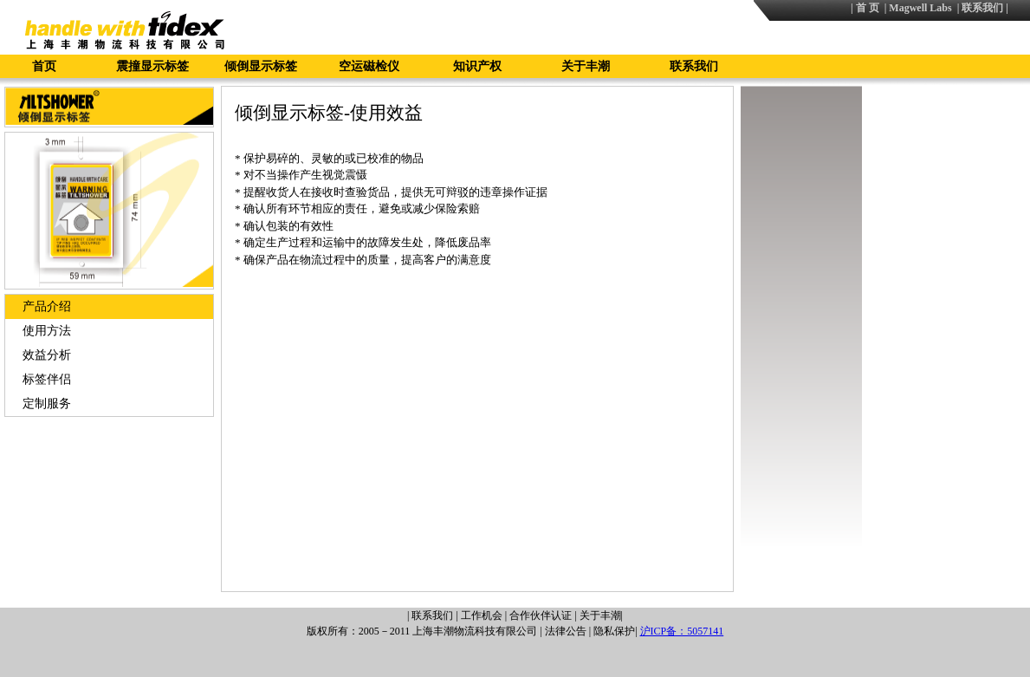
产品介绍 (47, 306)
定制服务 (47, 403)
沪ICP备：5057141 (682, 631)
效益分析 (47, 354)
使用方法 (47, 330)
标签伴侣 (47, 379)
